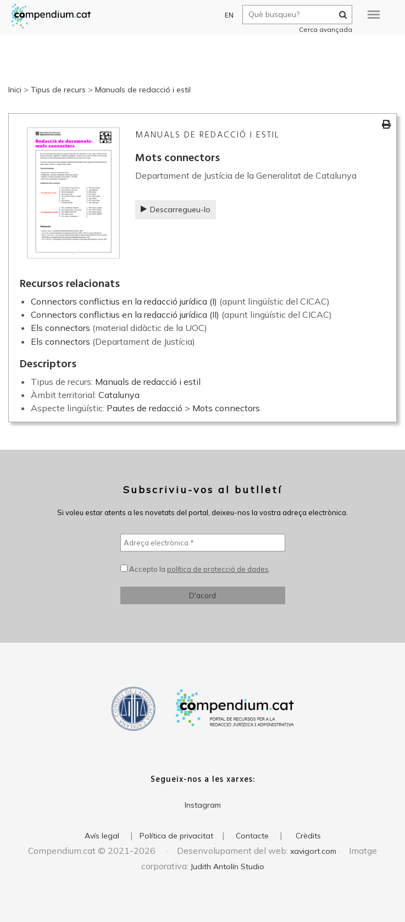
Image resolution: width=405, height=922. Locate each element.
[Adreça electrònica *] (202, 542)
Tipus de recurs (58, 90)
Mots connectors (226, 407)
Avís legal (102, 836)
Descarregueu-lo (175, 209)
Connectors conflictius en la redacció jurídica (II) (125, 314)
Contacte (252, 836)
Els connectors (60, 327)
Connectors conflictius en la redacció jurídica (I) (124, 301)
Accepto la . (195, 569)
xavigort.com (313, 851)
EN (224, 15)
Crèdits (308, 836)
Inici (14, 90)
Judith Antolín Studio (227, 866)
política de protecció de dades (218, 569)
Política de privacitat (176, 836)
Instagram (203, 805)
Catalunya (119, 394)
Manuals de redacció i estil (143, 90)
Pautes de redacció (144, 407)
